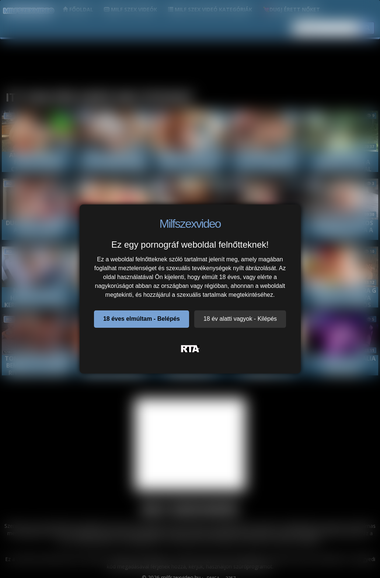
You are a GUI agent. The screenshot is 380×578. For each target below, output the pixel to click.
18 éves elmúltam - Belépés (141, 319)
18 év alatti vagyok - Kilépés (240, 319)
